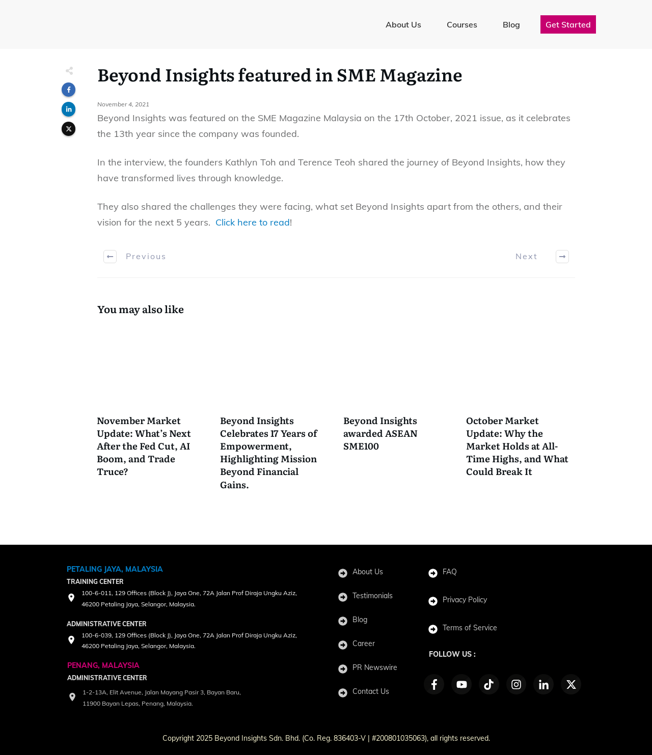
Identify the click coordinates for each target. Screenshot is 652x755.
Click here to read (252, 222)
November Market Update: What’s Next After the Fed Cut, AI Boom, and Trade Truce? (151, 413)
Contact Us (370, 691)
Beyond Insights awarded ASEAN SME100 (398, 413)
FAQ (450, 571)
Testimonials (372, 595)
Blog (359, 619)
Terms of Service (470, 627)
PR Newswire (374, 667)
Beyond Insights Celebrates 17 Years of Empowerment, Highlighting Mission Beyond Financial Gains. (275, 413)
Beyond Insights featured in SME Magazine (280, 74)
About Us (367, 571)
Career (363, 643)
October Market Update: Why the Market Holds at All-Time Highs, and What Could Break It (521, 413)
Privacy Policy (465, 599)
